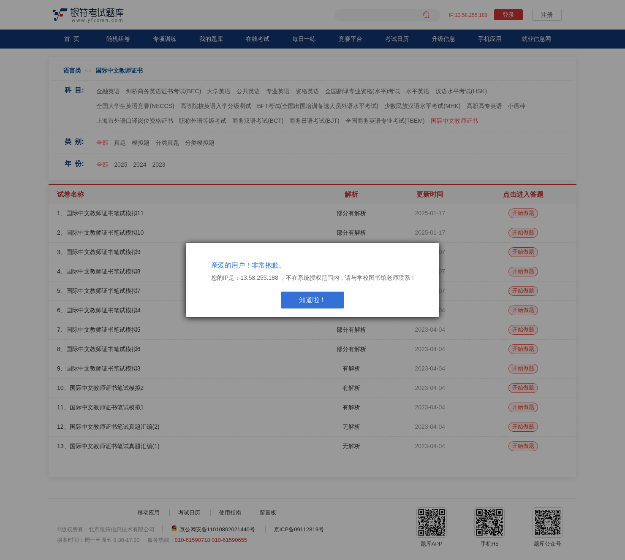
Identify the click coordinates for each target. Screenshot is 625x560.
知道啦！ (312, 299)
